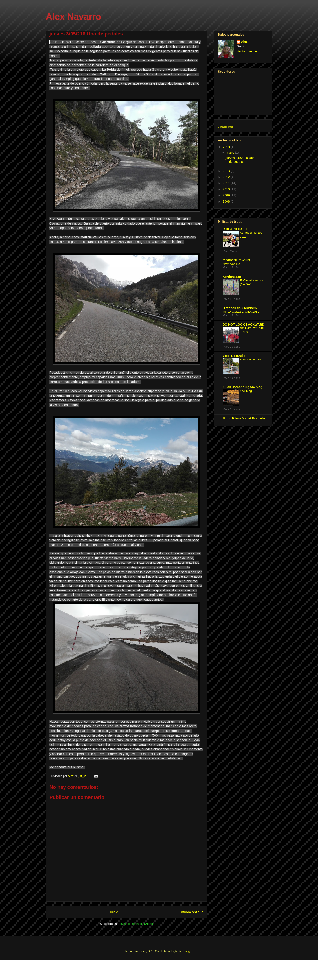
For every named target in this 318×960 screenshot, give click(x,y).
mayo (230, 152)
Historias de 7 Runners (240, 308)
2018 (227, 147)
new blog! (246, 391)
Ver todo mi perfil (248, 51)
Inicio (114, 912)
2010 (227, 189)
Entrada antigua (191, 912)
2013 (227, 171)
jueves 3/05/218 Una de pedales (240, 160)
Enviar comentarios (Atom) (135, 923)
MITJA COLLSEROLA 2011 (241, 311)
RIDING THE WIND (236, 260)
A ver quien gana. (251, 359)
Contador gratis (225, 127)
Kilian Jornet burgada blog (242, 387)
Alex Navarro (73, 17)
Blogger (187, 951)
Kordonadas (232, 277)
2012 (227, 177)
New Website (231, 264)
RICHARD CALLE (235, 229)
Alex (244, 42)
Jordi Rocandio (234, 356)
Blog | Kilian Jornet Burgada (244, 418)
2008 (227, 201)
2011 (227, 183)
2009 (227, 195)
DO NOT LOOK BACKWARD (243, 324)
